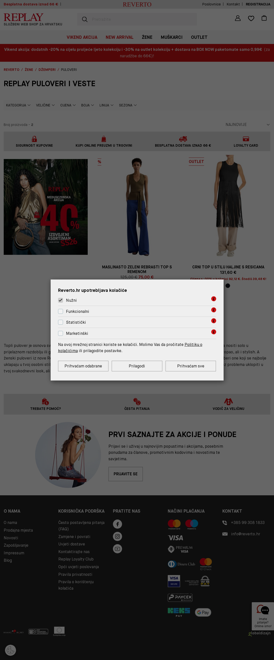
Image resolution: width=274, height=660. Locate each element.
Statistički (76, 322)
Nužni (71, 300)
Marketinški (77, 333)
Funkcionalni (77, 311)
